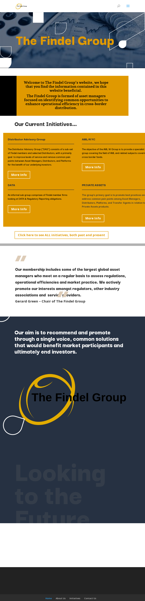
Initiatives (75, 598)
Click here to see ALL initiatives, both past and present (61, 235)
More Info (19, 175)
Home (48, 598)
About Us (61, 598)
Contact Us (90, 598)
